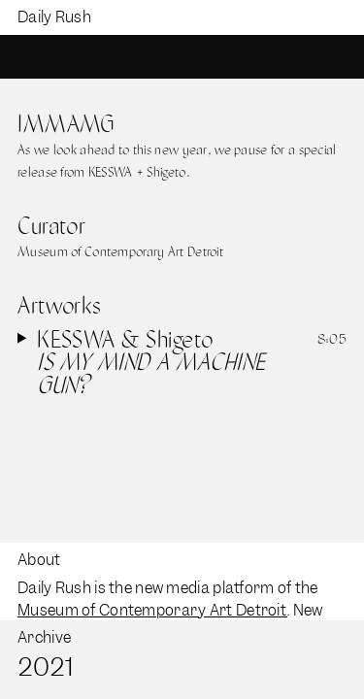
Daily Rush (54, 17)
